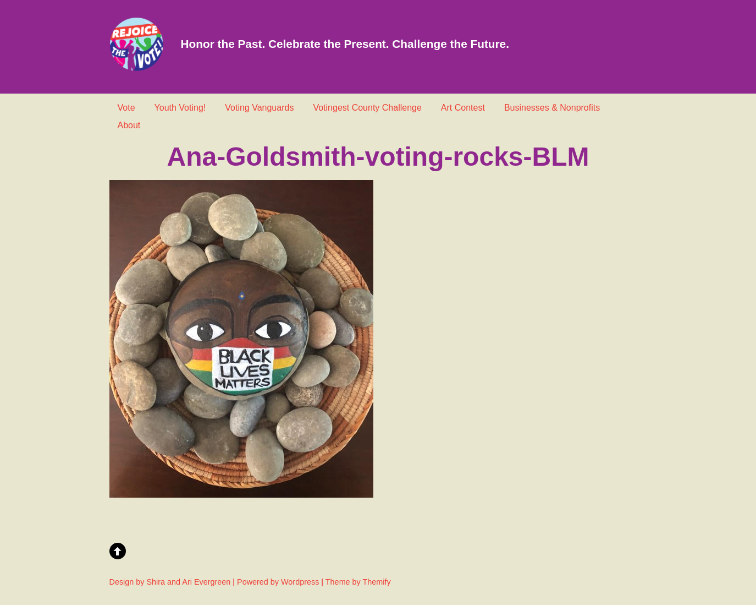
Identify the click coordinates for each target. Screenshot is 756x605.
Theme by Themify (358, 581)
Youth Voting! (180, 107)
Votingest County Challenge (367, 107)
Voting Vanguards (259, 107)
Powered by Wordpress (278, 581)
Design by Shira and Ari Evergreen (170, 581)
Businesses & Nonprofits (552, 107)
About (129, 125)
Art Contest (463, 107)
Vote (126, 107)
